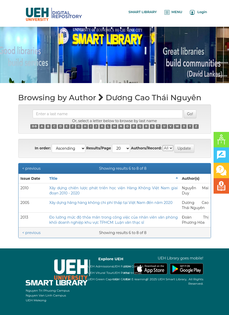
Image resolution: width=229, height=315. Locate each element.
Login (198, 12)
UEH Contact (134, 266)
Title (53, 178)
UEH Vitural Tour (100, 273)
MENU (173, 12)
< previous (31, 168)
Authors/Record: (146, 148)
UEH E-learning (136, 279)
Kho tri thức (133, 273)
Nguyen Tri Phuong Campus (48, 290)
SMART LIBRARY (143, 12)
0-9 (34, 126)
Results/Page (98, 148)
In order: (43, 148)
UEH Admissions (100, 266)
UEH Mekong (36, 300)
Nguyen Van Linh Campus (46, 295)
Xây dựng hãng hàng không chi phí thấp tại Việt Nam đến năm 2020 (111, 202)
